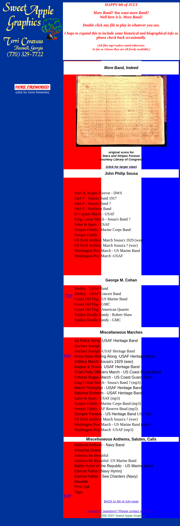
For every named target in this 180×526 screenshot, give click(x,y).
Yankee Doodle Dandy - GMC (97, 320)
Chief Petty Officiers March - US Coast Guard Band (117, 372)
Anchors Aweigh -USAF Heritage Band (104, 351)
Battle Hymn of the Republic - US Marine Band (113, 466)
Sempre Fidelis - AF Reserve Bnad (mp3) (106, 409)
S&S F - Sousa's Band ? (92, 203)
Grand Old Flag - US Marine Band (100, 299)
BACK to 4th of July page (121, 501)
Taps (78, 492)
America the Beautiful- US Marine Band (105, 461)
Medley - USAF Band (91, 288)
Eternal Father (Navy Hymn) (98, 471)
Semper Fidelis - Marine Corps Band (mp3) (107, 403)
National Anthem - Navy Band (99, 445)
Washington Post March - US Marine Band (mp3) (112, 424)
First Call (81, 487)
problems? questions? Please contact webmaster (121, 511)
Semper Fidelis (85, 235)
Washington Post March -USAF (98, 256)
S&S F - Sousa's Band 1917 (95, 198)
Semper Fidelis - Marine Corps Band (102, 230)
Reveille (81, 482)
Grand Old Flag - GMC (92, 304)
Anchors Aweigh (87, 346)
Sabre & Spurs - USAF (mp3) (97, 398)
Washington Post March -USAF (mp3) (103, 430)
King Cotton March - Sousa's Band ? (102, 219)
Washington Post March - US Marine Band (107, 251)
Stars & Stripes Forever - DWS (98, 193)
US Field (144, 414)
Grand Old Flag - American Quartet (101, 309)
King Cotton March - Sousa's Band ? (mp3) (107, 383)
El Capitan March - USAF (94, 214)
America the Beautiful (91, 455)
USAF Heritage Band (121, 367)
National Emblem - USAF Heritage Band (108, 393)
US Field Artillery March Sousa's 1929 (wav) (109, 240)
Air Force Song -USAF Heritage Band (106, 341)
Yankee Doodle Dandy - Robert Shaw (103, 315)
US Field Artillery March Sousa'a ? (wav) (106, 245)
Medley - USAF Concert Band (97, 294)
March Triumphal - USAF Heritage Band (108, 388)
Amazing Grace (87, 450)
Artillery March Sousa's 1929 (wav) (103, 362)
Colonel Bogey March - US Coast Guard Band (113, 377)
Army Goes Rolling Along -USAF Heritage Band (114, 356)
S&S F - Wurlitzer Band (92, 209)
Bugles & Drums (88, 367)
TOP (67, 356)
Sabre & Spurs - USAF (92, 224)
